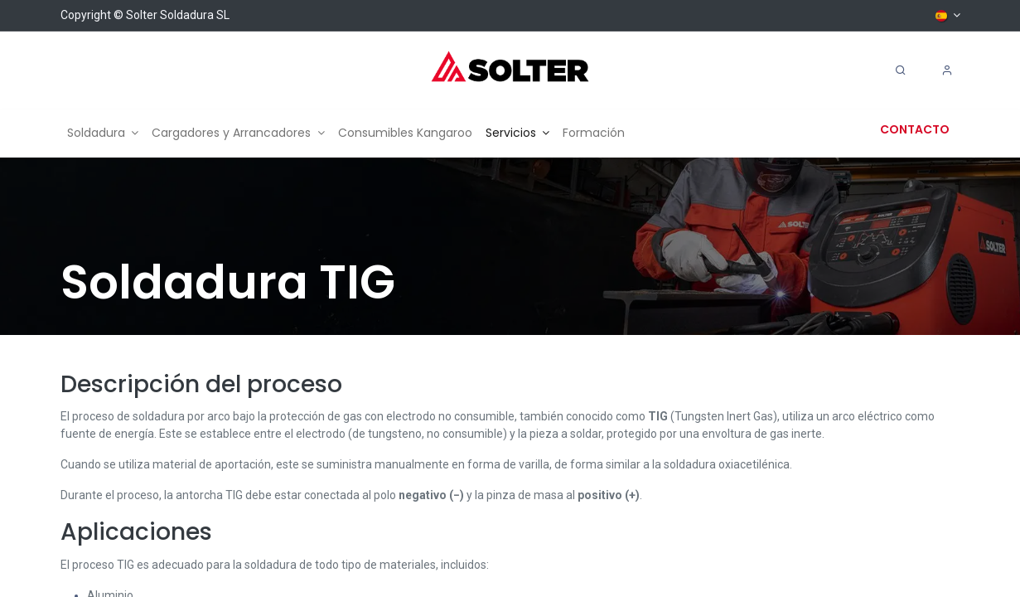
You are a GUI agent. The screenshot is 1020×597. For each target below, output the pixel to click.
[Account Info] (947, 70)
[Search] (900, 70)
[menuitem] (103, 133)
